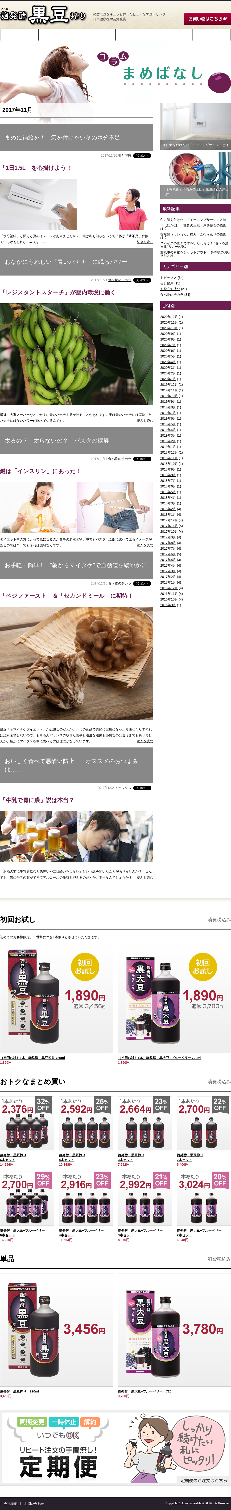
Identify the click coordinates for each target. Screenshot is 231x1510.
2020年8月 (168, 339)
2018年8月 (168, 475)
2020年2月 (168, 373)
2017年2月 (168, 577)
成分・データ (96, 35)
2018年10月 (169, 464)
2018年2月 (168, 509)
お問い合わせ (34, 1504)
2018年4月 (168, 497)
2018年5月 (168, 492)
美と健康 (124, 155)
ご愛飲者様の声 (173, 35)
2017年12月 (169, 520)
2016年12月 (169, 588)
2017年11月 (169, 526)
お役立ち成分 (170, 289)
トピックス (123, 787)
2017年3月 (168, 571)
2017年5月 (168, 560)
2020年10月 (169, 328)
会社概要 (10, 1504)
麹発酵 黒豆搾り (43, 15)
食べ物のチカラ (119, 280)
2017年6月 (168, 554)
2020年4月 (168, 362)
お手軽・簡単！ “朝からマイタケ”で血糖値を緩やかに (76, 565)
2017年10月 (169, 531)
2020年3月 (168, 367)
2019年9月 (168, 401)
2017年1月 (168, 582)
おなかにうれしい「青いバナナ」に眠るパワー (66, 262)
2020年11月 (169, 322)
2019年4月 (168, 430)
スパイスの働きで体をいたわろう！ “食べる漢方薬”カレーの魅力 (194, 244)
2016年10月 (169, 599)
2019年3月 (168, 435)
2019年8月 (168, 407)
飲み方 (134, 35)
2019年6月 (168, 418)
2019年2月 (168, 441)
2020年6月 (168, 351)
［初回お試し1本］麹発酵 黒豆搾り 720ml (32, 1058)
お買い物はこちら (207, 19)
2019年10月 (169, 396)
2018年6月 (168, 486)
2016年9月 (168, 605)
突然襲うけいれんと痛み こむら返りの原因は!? (193, 235)
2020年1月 (168, 379)
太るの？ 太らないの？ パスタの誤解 (57, 440)
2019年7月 (168, 413)
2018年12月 (169, 452)
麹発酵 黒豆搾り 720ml (19, 1391)
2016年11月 (169, 594)
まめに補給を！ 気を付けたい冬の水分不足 (62, 137)
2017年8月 (168, 543)
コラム (211, 35)
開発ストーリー (19, 35)
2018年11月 (169, 458)
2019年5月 (168, 424)
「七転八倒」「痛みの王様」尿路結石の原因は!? (193, 227)
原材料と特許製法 (58, 35)
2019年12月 (169, 384)
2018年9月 (168, 469)
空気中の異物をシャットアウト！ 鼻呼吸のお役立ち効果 (195, 253)
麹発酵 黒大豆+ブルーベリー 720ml (146, 1391)
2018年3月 (168, 503)
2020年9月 (168, 334)
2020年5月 (168, 356)
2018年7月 (168, 481)
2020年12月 (169, 317)
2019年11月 (169, 390)
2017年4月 (168, 565)
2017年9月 (168, 537)
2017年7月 (168, 548)
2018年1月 (168, 514)
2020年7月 (168, 345)
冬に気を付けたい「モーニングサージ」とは (193, 220)
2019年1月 (168, 447)
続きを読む (145, 242)
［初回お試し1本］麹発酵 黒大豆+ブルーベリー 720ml (159, 1058)
